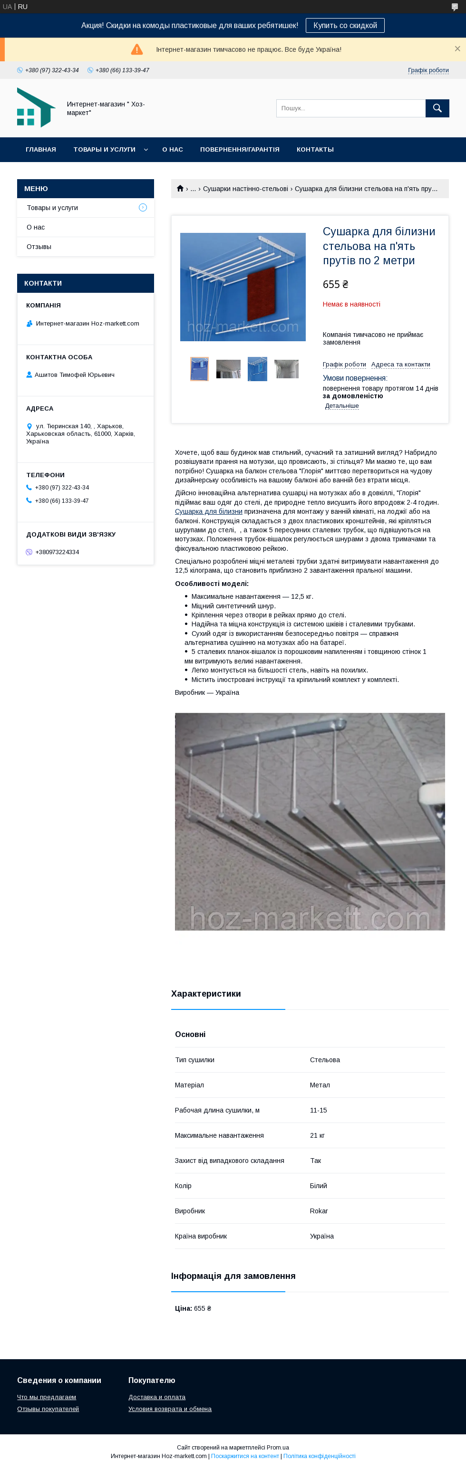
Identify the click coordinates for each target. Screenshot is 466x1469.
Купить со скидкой (345, 25)
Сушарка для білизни (209, 511)
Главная (41, 149)
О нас (172, 149)
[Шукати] (437, 108)
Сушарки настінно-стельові (245, 188)
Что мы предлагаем (46, 1397)
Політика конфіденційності (319, 1456)
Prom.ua (278, 1447)
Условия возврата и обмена (170, 1408)
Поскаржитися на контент (245, 1456)
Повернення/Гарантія (240, 149)
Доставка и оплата (156, 1397)
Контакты (315, 149)
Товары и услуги (104, 149)
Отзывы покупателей (48, 1408)
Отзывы (39, 246)
